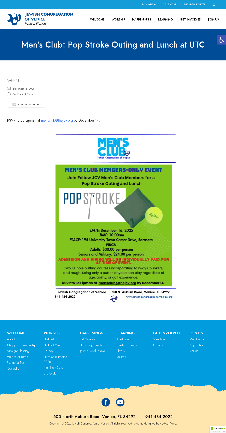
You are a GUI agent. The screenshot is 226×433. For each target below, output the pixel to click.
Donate (149, 4)
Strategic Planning (18, 351)
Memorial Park (16, 362)
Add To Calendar (26, 104)
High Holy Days (53, 367)
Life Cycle (50, 373)
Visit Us (193, 351)
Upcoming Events (91, 345)
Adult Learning (125, 339)
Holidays (49, 351)
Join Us (213, 19)
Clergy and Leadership (21, 345)
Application (196, 345)
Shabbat (49, 339)
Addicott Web (168, 424)
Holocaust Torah (17, 357)
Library (121, 351)
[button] (221, 40)
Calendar (170, 4)
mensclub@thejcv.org (57, 120)
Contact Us (14, 368)
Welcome (97, 19)
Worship (118, 19)
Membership (197, 339)
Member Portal (195, 4)
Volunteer (159, 339)
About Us (13, 339)
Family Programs (127, 345)
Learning (165, 19)
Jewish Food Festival (92, 351)
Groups (158, 345)
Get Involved (190, 19)
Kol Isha (121, 357)
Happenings (141, 19)
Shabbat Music (53, 345)
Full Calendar (88, 339)
